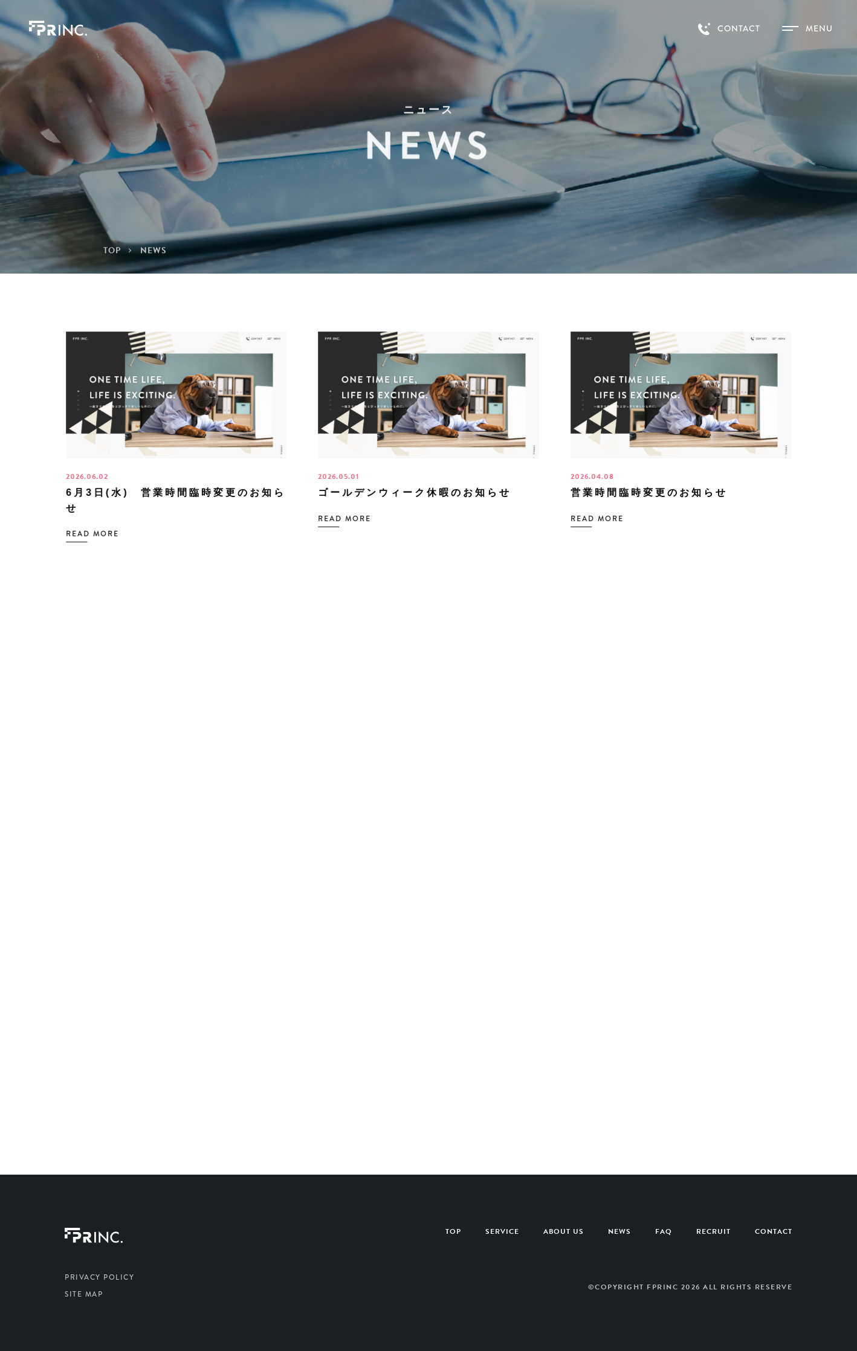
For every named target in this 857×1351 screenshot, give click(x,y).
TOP (453, 1231)
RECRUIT (713, 1231)
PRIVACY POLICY (99, 1277)
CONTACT (773, 1231)
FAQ (663, 1231)
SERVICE (502, 1231)
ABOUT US (563, 1231)
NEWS (619, 1231)
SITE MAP (84, 1294)
